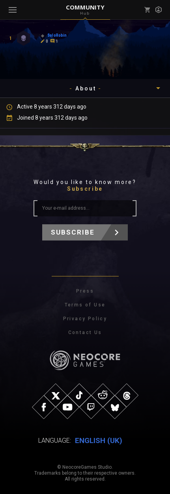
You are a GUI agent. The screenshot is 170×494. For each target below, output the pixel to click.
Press (85, 291)
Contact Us (85, 332)
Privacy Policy (85, 318)
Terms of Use (85, 305)
